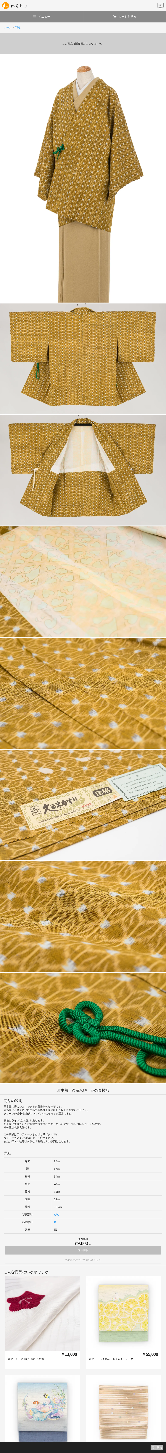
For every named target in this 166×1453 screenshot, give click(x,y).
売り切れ (157, 1447)
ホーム (8, 27)
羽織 (17, 27)
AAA (56, 1214)
